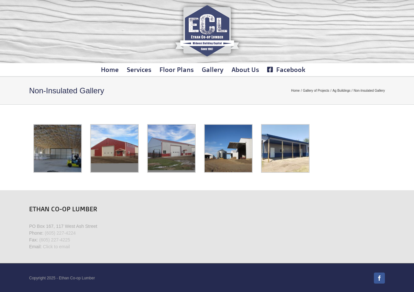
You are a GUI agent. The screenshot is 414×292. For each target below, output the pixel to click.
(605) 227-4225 (54, 239)
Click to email (56, 246)
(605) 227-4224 (60, 233)
